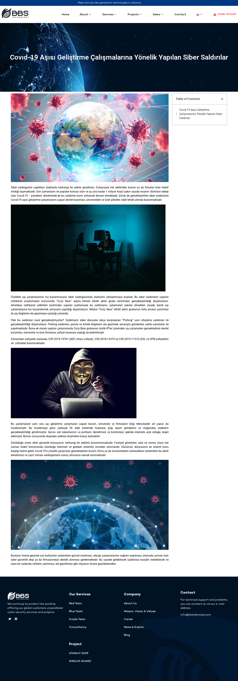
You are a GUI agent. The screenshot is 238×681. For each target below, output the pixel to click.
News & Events (134, 627)
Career (128, 619)
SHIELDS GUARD (80, 661)
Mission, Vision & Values (140, 611)
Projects (135, 14)
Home (65, 14)
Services (109, 14)
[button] (222, 99)
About (85, 14)
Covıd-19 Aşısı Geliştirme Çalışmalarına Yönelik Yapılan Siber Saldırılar (200, 114)
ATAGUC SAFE (78, 653)
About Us (130, 603)
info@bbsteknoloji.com (195, 615)
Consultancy (77, 627)
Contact (180, 14)
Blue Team (76, 611)
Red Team (75, 603)
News (158, 14)
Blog (127, 635)
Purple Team (77, 619)
